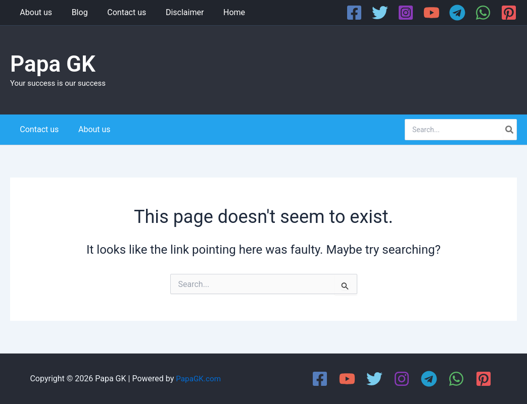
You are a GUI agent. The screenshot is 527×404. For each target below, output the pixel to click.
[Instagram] (406, 13)
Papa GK (52, 64)
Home (219, 12)
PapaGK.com (198, 378)
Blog (75, 12)
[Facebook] (354, 13)
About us (34, 12)
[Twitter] (380, 13)
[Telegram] (457, 13)
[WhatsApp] (483, 13)
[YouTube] (431, 13)
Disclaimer (173, 12)
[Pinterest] (509, 13)
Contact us (118, 12)
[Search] (509, 130)
